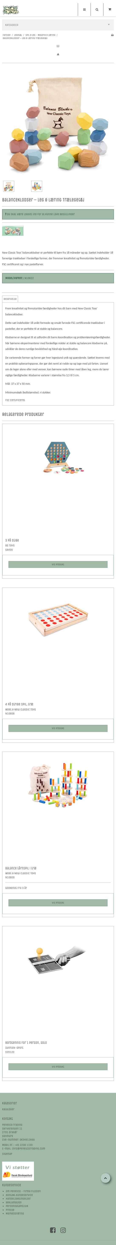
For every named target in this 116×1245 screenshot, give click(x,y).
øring (20, 1213)
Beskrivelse (10, 299)
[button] (58, 46)
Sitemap (7, 1154)
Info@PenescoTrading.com (28, 1148)
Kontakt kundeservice (19, 1195)
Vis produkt (58, 564)
